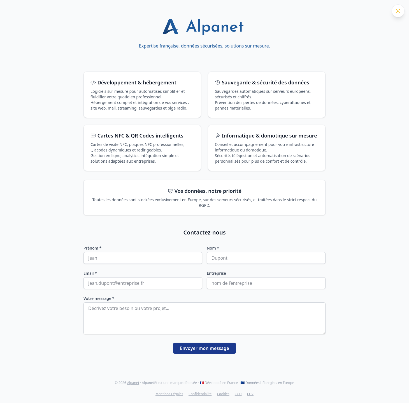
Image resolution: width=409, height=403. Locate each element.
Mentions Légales (169, 394)
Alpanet (133, 382)
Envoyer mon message (204, 348)
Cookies (223, 394)
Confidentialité (200, 394)
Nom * (213, 248)
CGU (238, 394)
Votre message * (99, 298)
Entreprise (216, 273)
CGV (250, 394)
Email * (90, 273)
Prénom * (92, 248)
